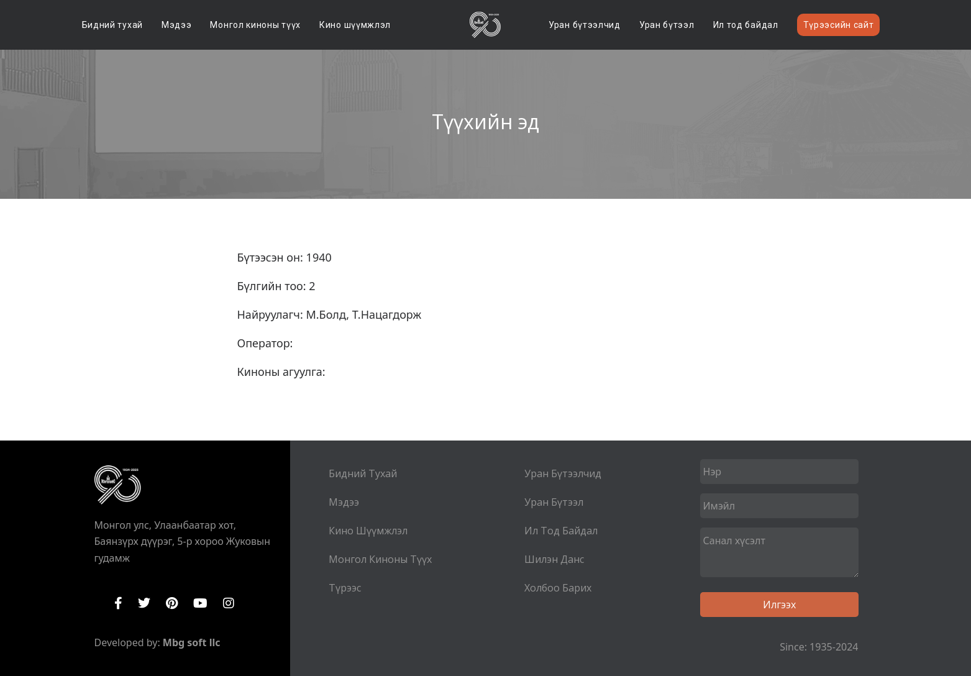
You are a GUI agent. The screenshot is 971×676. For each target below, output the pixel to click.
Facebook (118, 603)
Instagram (228, 603)
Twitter (144, 603)
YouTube (200, 603)
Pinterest (172, 603)
